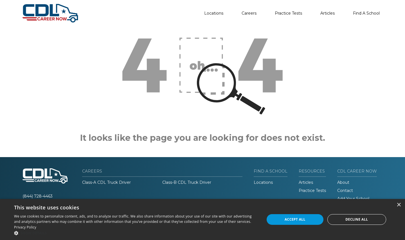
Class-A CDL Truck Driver (106, 182)
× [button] (399, 205)
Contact (345, 190)
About (343, 182)
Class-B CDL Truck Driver (186, 182)
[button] (135, 233)
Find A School (366, 13)
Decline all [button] (356, 219)
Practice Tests (288, 13)
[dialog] (202, 219)
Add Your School (353, 198)
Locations (213, 13)
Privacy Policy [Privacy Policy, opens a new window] (25, 227)
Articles (327, 13)
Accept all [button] (295, 219)
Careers (249, 13)
